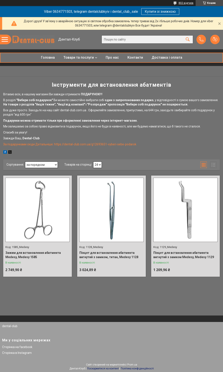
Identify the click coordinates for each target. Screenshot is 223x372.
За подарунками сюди (19, 144)
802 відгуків (186, 3)
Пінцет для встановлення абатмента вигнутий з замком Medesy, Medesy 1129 (183, 255)
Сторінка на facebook (17, 347)
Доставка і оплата (167, 57)
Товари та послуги (78, 57)
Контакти (135, 57)
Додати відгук (215, 39)
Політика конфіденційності (137, 368)
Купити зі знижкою (160, 11)
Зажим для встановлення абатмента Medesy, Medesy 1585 (33, 255)
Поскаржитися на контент (103, 368)
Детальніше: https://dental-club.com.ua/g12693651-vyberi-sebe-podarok (85, 144)
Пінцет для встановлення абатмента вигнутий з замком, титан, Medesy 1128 (108, 255)
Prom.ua (132, 364)
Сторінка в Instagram (17, 353)
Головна (48, 57)
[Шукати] (187, 40)
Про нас (112, 57)
